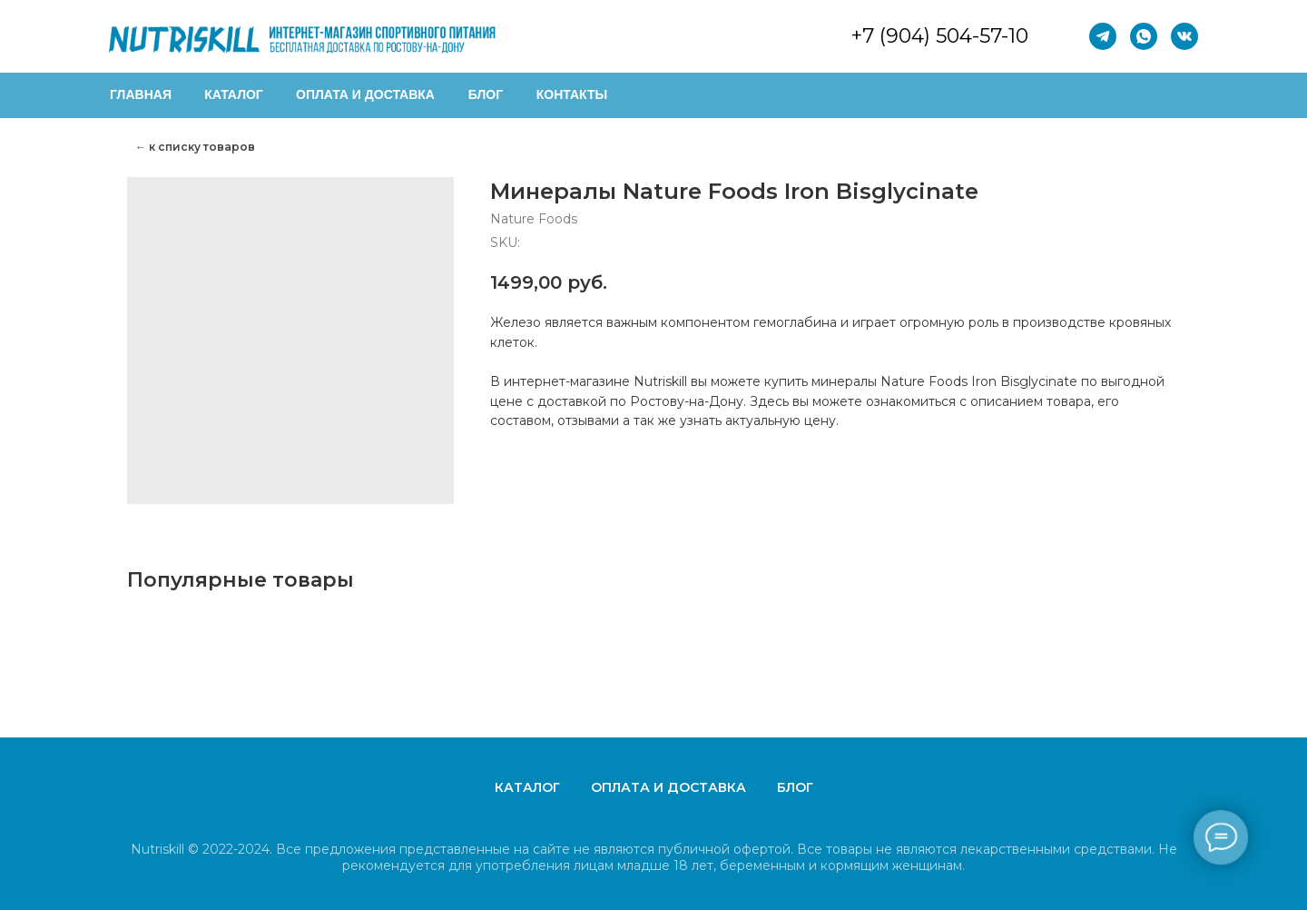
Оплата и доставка (668, 787)
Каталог (527, 787)
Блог (795, 787)
